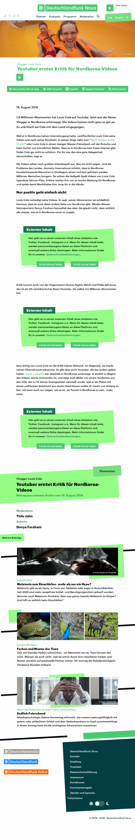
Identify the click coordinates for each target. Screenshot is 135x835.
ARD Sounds (52, 89)
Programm (70, 16)
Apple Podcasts (93, 89)
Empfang (75, 761)
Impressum (77, 777)
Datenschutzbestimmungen (63, 254)
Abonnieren (117, 89)
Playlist (119, 17)
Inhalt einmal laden (50, 264)
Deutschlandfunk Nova (84, 751)
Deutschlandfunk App (24, 89)
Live (110, 17)
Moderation (87, 16)
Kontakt (75, 756)
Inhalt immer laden (84, 264)
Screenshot (127, 54)
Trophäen (75, 766)
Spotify (72, 89)
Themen (41, 16)
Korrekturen (77, 782)
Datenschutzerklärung (83, 771)
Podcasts (54, 16)
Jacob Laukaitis (34, 373)
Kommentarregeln (81, 787)
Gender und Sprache (82, 792)
